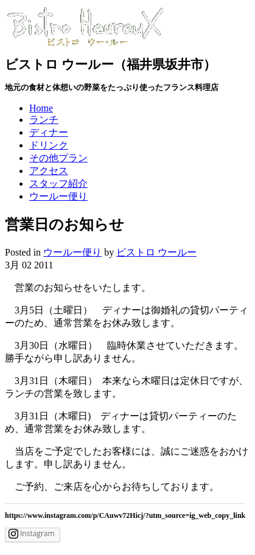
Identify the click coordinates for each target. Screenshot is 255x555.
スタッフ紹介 (58, 183)
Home (41, 108)
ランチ (43, 119)
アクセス (48, 171)
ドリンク (48, 145)
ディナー (48, 132)
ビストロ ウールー (156, 252)
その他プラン (58, 158)
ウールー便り (58, 196)
